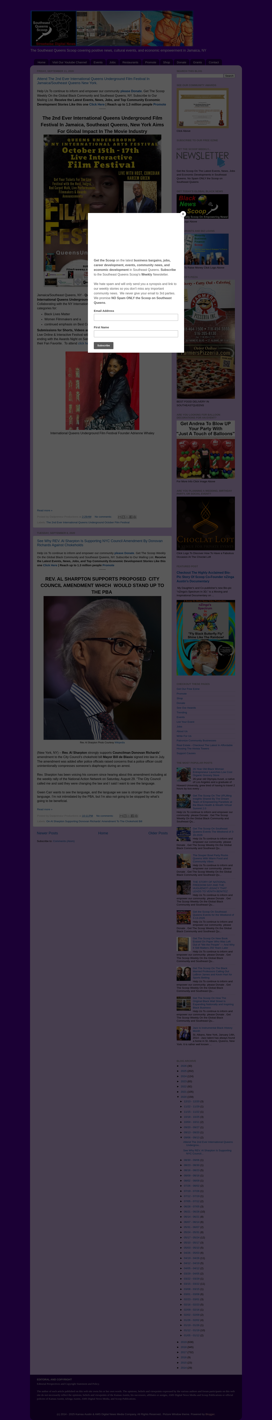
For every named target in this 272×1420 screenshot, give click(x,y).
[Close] (183, 214)
